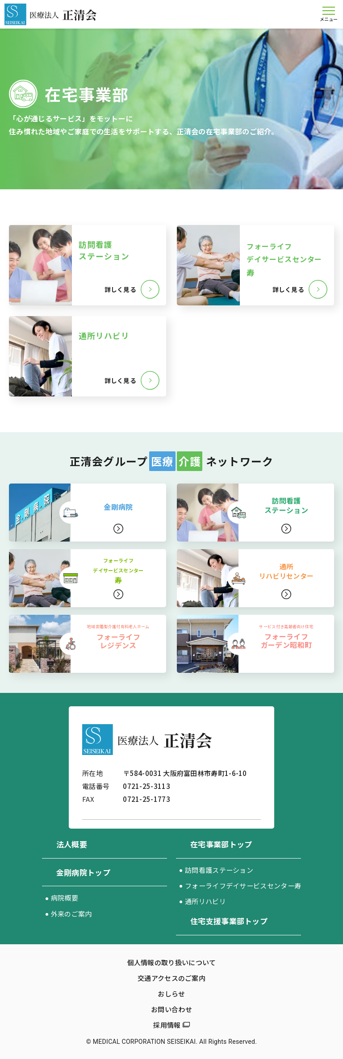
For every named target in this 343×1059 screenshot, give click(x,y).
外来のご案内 (71, 913)
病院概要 (64, 897)
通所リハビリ (205, 901)
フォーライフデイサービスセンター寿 (243, 885)
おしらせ (171, 993)
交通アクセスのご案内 (171, 978)
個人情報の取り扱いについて (171, 962)
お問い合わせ (171, 1009)
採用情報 (166, 1025)
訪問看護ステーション (219, 870)
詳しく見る (120, 289)
